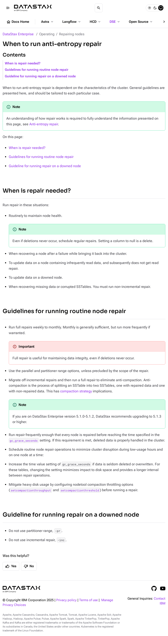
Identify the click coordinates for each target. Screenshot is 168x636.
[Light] (149, 8)
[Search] (99, 8)
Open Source (141, 22)
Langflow (71, 22)
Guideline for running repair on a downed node (40, 76)
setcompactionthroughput (31, 490)
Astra (47, 22)
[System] (160, 8)
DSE (115, 22)
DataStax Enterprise (18, 34)
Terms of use (88, 600)
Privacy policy (66, 600)
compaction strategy (76, 391)
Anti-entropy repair (43, 124)
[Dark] (155, 8)
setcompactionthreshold (80, 490)
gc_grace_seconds (24, 440)
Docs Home (17, 22)
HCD (95, 22)
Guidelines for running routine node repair (36, 70)
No (29, 566)
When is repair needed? (22, 63)
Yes (10, 566)
